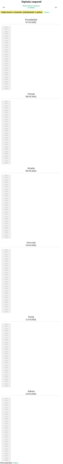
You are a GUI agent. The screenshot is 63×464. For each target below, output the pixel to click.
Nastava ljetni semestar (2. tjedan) (31, 7)
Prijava (46, 12)
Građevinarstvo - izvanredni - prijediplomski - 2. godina (21, 12)
